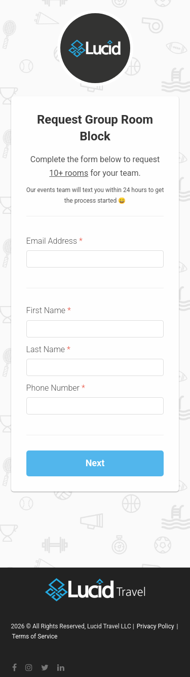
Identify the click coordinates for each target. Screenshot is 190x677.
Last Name (48, 349)
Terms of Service (35, 636)
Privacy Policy (155, 626)
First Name (48, 310)
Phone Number (55, 388)
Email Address (54, 241)
